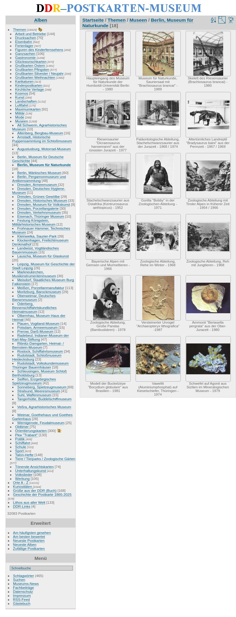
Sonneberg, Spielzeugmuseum (42, 387)
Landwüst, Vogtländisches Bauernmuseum (35, 250)
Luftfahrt (21, 105)
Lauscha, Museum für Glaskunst (43, 256)
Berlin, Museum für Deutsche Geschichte (38, 159)
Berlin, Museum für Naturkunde (44, 165)
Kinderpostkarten (28, 85)
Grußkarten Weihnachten (35, 77)
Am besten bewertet (29, 537)
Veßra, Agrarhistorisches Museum (44, 407)
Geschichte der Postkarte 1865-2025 (42, 494)
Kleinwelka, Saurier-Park (37, 236)
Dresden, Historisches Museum (42, 200)
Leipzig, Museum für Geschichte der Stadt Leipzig (43, 266)
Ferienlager (24, 46)
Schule (20, 447)
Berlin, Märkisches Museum (39, 173)
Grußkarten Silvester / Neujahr (39, 73)
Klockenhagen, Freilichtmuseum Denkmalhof (40, 242)
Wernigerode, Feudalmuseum (41, 423)
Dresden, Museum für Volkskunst (43, 204)
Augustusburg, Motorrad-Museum (44, 149)
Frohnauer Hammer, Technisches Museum (41, 230)
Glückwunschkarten (31, 62)
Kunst (19, 97)
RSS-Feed (21, 599)
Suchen (19, 580)
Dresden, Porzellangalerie (38, 208)
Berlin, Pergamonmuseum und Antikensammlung (39, 179)
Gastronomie (25, 58)
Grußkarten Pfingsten (32, 69)
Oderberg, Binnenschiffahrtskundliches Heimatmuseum (34, 308)
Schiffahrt (23, 443)
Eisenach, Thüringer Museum (40, 216)
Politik (20, 439)
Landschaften (26, 101)
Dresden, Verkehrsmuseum (39, 212)
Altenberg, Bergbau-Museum (40, 133)
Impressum (22, 595)
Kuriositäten (23, 486)
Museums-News (26, 584)
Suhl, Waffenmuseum (34, 395)
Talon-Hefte (24, 455)
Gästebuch (22, 603)
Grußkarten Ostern (30, 65)
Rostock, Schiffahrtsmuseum (40, 351)
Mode (19, 117)
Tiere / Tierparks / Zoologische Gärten (45, 459)
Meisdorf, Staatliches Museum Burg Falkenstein (43, 282)
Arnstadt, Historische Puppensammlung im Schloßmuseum (42, 139)
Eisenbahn (23, 42)
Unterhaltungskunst (30, 471)
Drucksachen (25, 38)
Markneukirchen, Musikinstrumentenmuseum (34, 274)
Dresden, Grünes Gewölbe (38, 196)
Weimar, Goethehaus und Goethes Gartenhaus (42, 417)
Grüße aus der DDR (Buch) (35, 490)
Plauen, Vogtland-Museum (38, 323)
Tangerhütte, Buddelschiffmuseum (44, 399)
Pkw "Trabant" (26, 435)
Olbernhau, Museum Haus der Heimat (38, 317)
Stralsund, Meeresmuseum (38, 391)
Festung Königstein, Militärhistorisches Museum (34, 222)
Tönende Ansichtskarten (34, 467)
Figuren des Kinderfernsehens (39, 50)
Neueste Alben (25, 544)
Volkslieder (24, 475)
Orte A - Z (20, 483)
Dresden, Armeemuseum (37, 185)
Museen (21, 121)
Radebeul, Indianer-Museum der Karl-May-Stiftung (40, 337)
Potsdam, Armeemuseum (38, 327)
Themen (19, 29)
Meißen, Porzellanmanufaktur (40, 288)
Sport (19, 451)
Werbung (22, 479)
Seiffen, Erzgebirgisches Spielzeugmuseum (34, 381)
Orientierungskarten (31, 431)
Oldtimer (22, 427)
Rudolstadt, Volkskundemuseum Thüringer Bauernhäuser (40, 365)
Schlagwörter (23, 576)
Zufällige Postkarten (29, 548)
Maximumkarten (28, 109)
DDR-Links (22, 506)
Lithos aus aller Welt (29, 502)
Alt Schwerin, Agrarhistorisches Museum (39, 127)
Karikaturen (24, 81)
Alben (40, 20)
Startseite (93, 20)
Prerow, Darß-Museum (35, 331)
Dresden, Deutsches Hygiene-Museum (38, 190)
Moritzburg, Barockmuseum (39, 292)
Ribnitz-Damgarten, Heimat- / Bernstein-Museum (38, 345)
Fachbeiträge (23, 588)
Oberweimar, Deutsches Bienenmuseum (34, 298)
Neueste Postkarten (29, 541)
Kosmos (21, 93)
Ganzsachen (25, 54)
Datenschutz (23, 591)
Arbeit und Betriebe (30, 34)
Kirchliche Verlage (29, 89)
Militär (20, 113)
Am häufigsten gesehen (32, 533)
